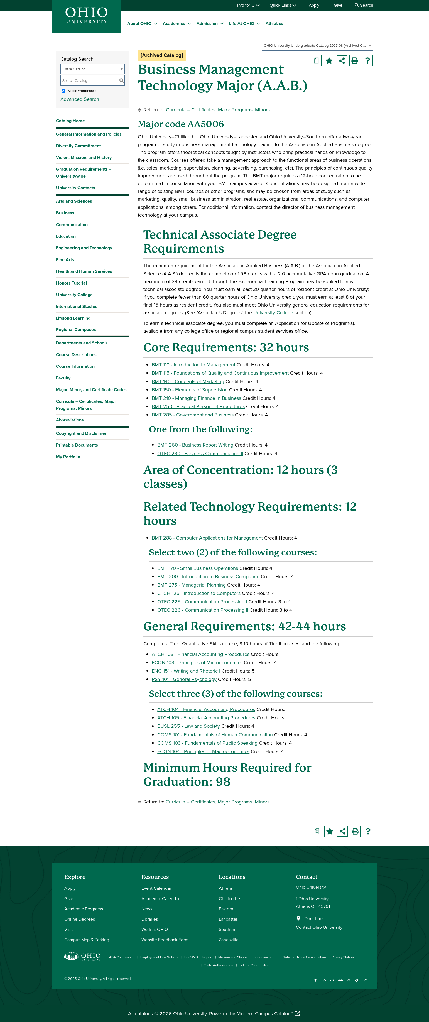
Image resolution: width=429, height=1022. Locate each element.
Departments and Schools (82, 343)
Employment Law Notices (159, 957)
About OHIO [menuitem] (139, 23)
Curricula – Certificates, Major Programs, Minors (86, 404)
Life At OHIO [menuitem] (241, 23)
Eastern (226, 909)
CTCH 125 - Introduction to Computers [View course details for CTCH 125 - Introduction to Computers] (199, 593)
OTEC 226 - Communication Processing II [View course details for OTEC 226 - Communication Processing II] (202, 609)
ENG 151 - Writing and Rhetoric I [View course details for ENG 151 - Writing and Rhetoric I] (186, 670)
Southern (228, 929)
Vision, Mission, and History (84, 157)
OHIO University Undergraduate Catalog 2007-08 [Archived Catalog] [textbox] (315, 45)
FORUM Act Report (198, 957)
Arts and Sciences (74, 201)
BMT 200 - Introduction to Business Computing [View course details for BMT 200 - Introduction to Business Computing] (208, 576)
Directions (314, 918)
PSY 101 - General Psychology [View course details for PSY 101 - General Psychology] (184, 679)
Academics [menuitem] (174, 23)
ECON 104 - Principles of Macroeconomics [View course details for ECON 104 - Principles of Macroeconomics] (203, 751)
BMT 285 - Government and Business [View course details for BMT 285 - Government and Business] (193, 414)
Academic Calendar (160, 898)
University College (74, 294)
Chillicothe (229, 898)
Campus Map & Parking (86, 940)
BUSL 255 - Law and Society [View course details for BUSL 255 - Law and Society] (188, 725)
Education (66, 236)
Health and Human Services (84, 271)
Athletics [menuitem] (274, 23)
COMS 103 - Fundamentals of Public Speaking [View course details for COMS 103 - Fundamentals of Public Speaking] (207, 742)
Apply (314, 5)
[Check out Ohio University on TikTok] (357, 982)
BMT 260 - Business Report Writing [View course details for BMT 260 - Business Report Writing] (195, 444)
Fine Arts (65, 259)
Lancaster (228, 919)
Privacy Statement (345, 957)
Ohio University (89, 978)
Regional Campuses (76, 329)
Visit (68, 929)
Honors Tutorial (71, 283)
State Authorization (218, 965)
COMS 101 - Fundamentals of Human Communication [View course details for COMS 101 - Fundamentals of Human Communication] (215, 734)
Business (65, 213)
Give (338, 5)
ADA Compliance (121, 957)
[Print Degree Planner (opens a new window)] (316, 60)
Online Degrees (79, 919)
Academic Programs (83, 909)
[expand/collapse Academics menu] (189, 23)
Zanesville (229, 940)
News (146, 909)
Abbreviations (70, 420)
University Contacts (75, 188)
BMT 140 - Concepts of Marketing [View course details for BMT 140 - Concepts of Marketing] (188, 381)
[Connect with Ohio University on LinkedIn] (332, 982)
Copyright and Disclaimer (81, 433)
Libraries (149, 919)
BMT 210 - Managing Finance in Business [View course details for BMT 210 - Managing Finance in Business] (196, 397)
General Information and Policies (89, 134)
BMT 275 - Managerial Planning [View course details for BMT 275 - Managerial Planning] (191, 584)
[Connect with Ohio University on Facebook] (315, 982)
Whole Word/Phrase (82, 90)
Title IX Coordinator (253, 965)
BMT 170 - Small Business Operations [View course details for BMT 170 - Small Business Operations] (197, 568)
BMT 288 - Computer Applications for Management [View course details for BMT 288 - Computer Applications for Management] (207, 537)
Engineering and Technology (84, 248)
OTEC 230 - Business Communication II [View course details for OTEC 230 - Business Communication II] (200, 453)
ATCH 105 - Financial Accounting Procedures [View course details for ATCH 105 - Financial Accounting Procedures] (206, 717)
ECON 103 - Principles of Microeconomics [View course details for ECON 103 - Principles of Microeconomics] (197, 662)
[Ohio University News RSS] (365, 982)
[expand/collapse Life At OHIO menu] (258, 23)
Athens (226, 888)
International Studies (76, 306)
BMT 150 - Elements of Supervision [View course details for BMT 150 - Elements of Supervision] (190, 389)
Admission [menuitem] (207, 23)
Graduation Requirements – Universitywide (83, 172)
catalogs (144, 1013)
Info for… (248, 5)
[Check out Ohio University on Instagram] (323, 982)
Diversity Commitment (78, 146)
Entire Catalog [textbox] (74, 69)
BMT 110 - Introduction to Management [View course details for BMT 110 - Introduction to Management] (193, 364)
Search (364, 5)
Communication (72, 224)
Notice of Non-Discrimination (304, 957)
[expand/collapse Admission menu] (222, 23)
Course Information (75, 366)
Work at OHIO (154, 929)
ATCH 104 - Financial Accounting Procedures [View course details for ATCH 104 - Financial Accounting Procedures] (206, 709)
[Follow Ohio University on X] (348, 982)
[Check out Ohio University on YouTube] (340, 982)
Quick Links (283, 5)
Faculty (63, 378)
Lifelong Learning (73, 318)
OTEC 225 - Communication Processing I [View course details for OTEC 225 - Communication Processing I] (202, 601)
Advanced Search (79, 98)
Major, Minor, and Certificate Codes (91, 389)
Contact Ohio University (319, 927)
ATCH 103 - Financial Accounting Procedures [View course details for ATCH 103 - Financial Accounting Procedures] (200, 654)
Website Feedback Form (164, 940)
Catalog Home (70, 120)
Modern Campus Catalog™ (265, 1013)
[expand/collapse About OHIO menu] (156, 23)
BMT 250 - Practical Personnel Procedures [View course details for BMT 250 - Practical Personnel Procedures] (198, 406)
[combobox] (317, 45)
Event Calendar (156, 888)
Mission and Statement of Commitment (247, 957)
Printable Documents (77, 445)
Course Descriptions (76, 354)
